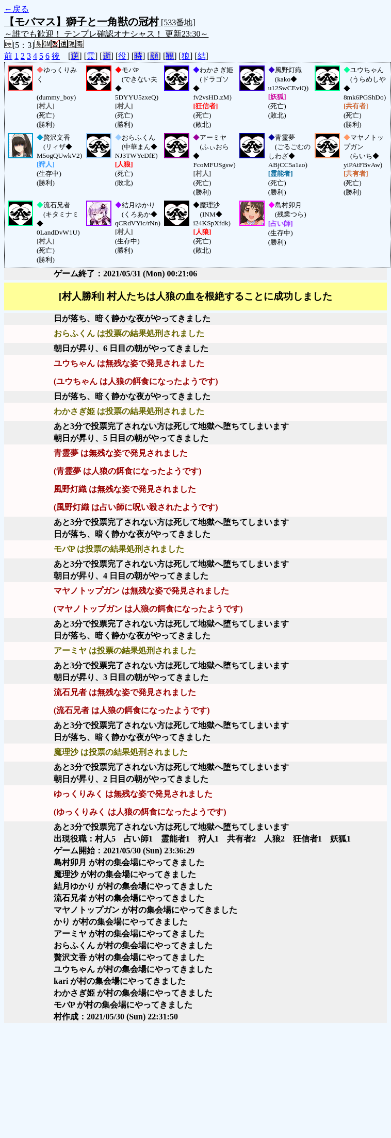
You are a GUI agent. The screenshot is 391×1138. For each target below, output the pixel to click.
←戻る (16, 9)
